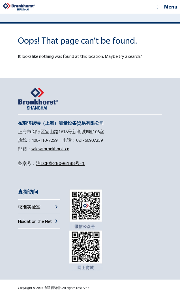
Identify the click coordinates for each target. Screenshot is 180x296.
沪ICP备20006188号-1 (60, 163)
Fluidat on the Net (35, 221)
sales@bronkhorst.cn (50, 148)
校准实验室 (29, 207)
